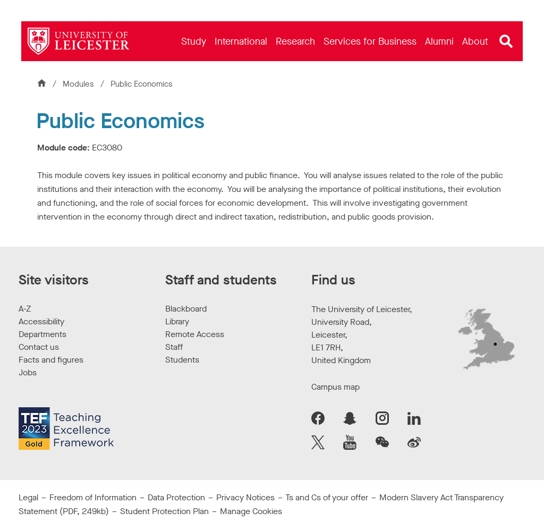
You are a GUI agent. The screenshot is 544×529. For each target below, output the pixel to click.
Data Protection (176, 497)
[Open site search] (506, 41)
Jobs (28, 372)
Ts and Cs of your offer (326, 497)
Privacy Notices (245, 497)
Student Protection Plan (164, 511)
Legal (28, 497)
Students (182, 359)
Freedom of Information (93, 497)
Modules (79, 84)
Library (177, 321)
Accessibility (41, 321)
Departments (42, 334)
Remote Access (194, 334)
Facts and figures (51, 359)
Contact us (39, 346)
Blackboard (186, 308)
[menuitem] (193, 41)
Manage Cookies (251, 511)
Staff (174, 346)
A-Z (25, 308)
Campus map (335, 386)
